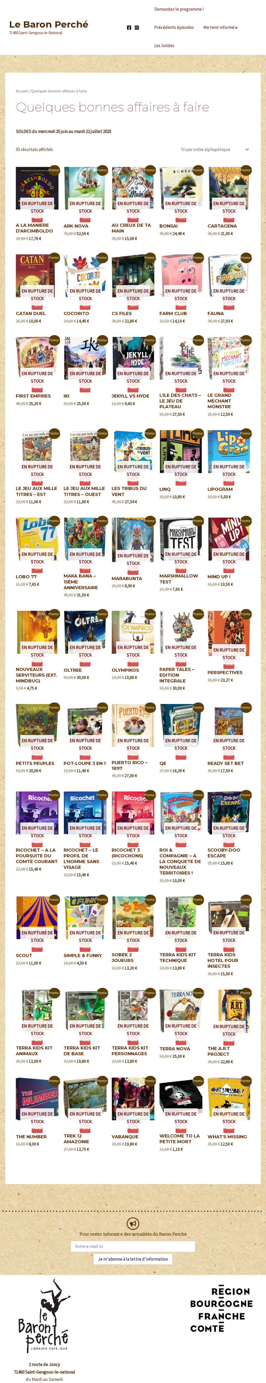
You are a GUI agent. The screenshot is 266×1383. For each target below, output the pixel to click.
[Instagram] (137, 18)
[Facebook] (129, 18)
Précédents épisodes (232, 9)
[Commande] (213, 131)
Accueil (22, 72)
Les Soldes (207, 27)
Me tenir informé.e (171, 27)
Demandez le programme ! (179, 9)
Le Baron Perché (48, 15)
